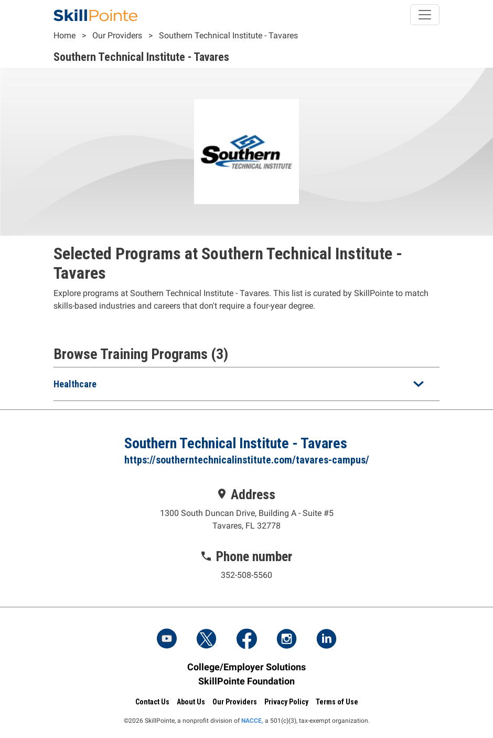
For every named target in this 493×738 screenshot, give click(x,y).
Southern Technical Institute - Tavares (228, 35)
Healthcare (75, 383)
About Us (191, 702)
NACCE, (252, 720)
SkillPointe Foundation (246, 681)
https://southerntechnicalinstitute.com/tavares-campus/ (246, 460)
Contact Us (152, 702)
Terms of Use (337, 702)
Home (64, 35)
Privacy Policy (286, 702)
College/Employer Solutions (246, 666)
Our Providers (117, 35)
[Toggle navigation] (425, 14)
